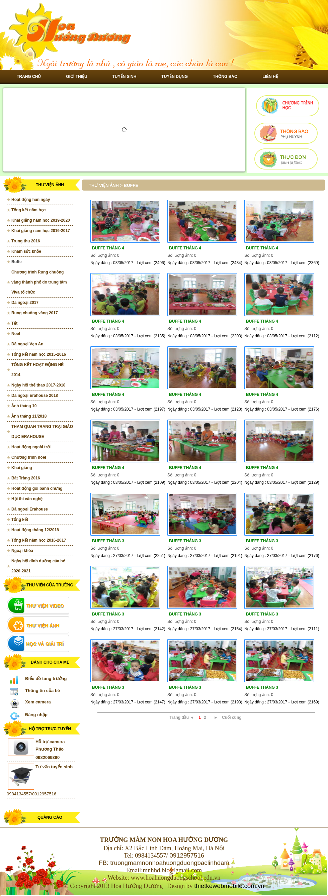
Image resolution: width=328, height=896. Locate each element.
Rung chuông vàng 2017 (34, 313)
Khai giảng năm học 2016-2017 (40, 230)
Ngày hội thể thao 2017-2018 (38, 385)
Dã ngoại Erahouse (29, 509)
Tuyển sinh (124, 76)
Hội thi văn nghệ (27, 498)
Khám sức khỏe (26, 251)
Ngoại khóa (22, 550)
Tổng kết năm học (28, 210)
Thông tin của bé (42, 690)
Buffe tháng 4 (108, 248)
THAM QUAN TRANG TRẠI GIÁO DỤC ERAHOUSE (42, 431)
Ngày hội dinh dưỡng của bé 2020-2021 (38, 566)
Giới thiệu (76, 76)
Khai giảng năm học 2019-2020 (40, 220)
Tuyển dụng (174, 76)
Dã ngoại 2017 (24, 302)
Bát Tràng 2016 (25, 478)
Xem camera (38, 701)
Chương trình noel (28, 457)
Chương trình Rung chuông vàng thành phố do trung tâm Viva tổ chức (39, 282)
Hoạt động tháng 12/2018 (35, 530)
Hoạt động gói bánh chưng (37, 488)
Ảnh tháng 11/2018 (29, 416)
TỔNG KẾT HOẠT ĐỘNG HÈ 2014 (37, 369)
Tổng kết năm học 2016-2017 (38, 540)
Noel (15, 333)
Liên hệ (270, 76)
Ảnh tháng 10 (23, 406)
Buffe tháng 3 (108, 541)
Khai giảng (21, 467)
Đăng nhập (36, 714)
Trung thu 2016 (25, 241)
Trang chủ (29, 76)
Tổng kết (19, 519)
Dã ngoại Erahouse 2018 (34, 395)
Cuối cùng (231, 717)
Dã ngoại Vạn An (27, 344)
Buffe (16, 261)
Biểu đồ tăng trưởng (46, 678)
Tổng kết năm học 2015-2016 (38, 354)
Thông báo (225, 76)
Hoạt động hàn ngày (30, 199)
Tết (14, 323)
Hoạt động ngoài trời (31, 447)
